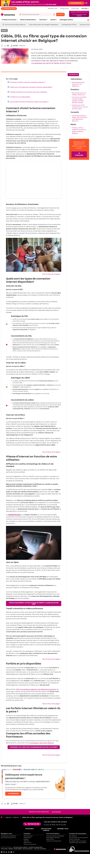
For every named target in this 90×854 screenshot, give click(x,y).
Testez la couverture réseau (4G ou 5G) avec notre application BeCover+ (79, 118)
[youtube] (11, 852)
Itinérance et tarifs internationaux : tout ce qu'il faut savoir (80, 107)
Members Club (52, 8)
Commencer (13, 794)
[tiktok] (9, 852)
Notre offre (50, 839)
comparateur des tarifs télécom (42, 743)
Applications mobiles (46, 829)
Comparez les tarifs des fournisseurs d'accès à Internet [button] (33, 747)
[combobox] (42, 14)
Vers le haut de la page (51, 274)
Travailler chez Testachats (77, 842)
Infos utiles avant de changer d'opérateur (43, 25)
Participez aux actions (8, 837)
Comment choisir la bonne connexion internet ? (27, 82)
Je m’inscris (56, 812)
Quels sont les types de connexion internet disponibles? (30, 87)
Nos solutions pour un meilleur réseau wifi (79, 94)
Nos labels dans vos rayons (78, 841)
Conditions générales (35, 847)
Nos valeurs (73, 836)
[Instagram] (4, 852)
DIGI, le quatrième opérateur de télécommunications (36, 689)
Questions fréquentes (53, 841)
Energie (26, 839)
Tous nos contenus (30, 844)
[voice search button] (54, 14)
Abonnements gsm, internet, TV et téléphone (78, 84)
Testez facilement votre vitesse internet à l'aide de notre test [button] (34, 603)
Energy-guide (64, 8)
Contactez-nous (9, 8)
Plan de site (27, 842)
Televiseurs (27, 837)
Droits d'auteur (28, 849)
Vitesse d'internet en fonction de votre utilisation (27, 92)
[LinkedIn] (6, 852)
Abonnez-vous (62, 829)
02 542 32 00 (32, 824)
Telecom (26, 841)
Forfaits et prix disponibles (19, 97)
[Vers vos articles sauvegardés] (2, 45)
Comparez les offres (69, 25)
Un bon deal (75, 8)
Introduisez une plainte (8, 836)
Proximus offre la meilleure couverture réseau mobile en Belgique (79, 130)
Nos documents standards (55, 836)
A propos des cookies (20, 847)
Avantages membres (53, 837)
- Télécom (18, 46)
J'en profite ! (76, 3)
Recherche (60, 14)
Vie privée (4, 849)
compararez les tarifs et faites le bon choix (51, 63)
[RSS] (14, 852)
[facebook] (1, 852)
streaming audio (14, 515)
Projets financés (74, 839)
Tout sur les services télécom (14, 25)
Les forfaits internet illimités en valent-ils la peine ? (28, 102)
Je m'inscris (79, 154)
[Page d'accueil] (1, 817)
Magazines (29, 829)
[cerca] (35, 14)
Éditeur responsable (15, 849)
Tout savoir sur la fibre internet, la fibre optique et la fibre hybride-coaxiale (79, 99)
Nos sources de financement (78, 837)
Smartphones (28, 836)
